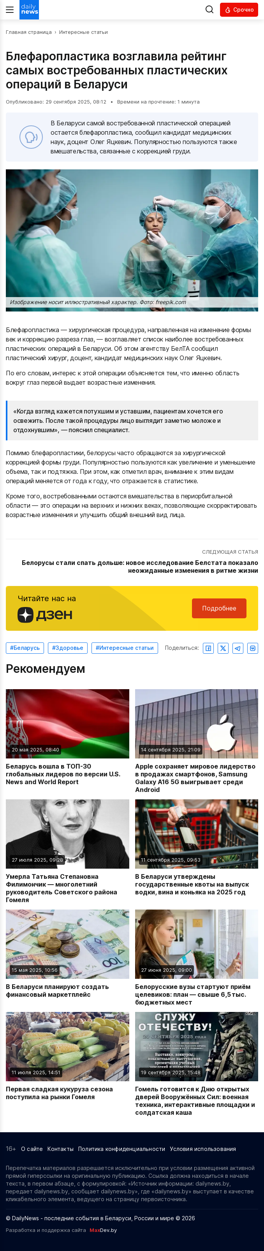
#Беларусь (25, 647)
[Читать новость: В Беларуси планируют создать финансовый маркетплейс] (67, 958)
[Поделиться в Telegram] (237, 648)
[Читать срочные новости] (239, 10)
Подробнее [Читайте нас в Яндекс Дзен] (219, 608)
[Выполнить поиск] (209, 10)
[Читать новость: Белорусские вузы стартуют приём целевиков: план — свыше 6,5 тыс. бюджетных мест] (197, 958)
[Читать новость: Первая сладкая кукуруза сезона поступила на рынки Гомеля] (67, 1064)
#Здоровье (67, 647)
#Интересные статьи (125, 647)
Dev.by (103, 1230)
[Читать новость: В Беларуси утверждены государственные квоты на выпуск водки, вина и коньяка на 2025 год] (197, 851)
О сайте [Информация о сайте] (32, 1148)
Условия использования (203, 1148)
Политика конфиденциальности (121, 1148)
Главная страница (29, 32)
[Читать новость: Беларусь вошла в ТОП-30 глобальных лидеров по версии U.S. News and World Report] (67, 741)
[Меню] (10, 10)
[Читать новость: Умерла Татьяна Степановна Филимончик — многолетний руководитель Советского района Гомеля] (67, 851)
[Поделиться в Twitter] (223, 648)
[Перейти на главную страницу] (29, 9)
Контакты (61, 1148)
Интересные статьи (83, 32)
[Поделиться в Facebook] (208, 648)
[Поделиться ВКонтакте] (252, 648)
